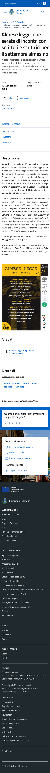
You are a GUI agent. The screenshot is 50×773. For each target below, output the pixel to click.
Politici (4, 527)
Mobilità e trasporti (10, 598)
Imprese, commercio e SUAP (14, 594)
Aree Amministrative (11, 514)
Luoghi (4, 653)
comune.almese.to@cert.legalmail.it (22, 688)
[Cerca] (43, 12)
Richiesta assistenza (11, 710)
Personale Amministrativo (13, 531)
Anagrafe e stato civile (11, 563)
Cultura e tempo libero (11, 581)
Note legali (6, 732)
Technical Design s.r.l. (20, 766)
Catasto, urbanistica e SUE (13, 576)
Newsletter (7, 714)
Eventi (4, 658)
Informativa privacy (10, 723)
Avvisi (4, 638)
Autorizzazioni (8, 572)
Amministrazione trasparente (14, 719)
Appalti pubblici (8, 568)
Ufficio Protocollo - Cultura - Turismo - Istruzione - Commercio (21, 385)
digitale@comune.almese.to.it (20, 685)
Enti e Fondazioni (9, 536)
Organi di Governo (9, 523)
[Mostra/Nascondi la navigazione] (5, 11)
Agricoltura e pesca (10, 555)
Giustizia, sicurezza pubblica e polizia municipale (22, 589)
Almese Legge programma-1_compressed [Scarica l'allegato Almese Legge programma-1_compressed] (21, 352)
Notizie (5, 630)
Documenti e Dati (9, 540)
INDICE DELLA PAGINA (25, 124)
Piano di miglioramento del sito (15, 740)
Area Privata (7, 751)
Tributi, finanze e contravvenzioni (16, 606)
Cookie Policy (7, 727)
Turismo (5, 611)
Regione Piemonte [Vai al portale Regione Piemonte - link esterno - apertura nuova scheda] (10, 3)
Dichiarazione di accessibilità (14, 736)
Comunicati (6, 634)
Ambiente (6, 559)
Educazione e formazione (13, 585)
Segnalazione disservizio (12, 706)
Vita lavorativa (8, 615)
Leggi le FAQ (7, 697)
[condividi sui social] (8, 98)
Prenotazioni (7, 701)
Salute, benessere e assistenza (15, 602)
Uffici (4, 518)
